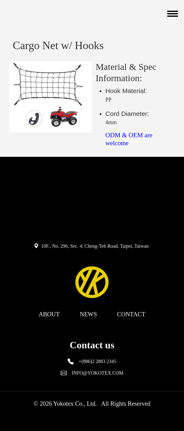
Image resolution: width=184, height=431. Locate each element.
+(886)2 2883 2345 (97, 361)
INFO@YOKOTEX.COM (97, 372)
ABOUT (49, 314)
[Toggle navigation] (171, 14)
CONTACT (131, 314)
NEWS (88, 314)
